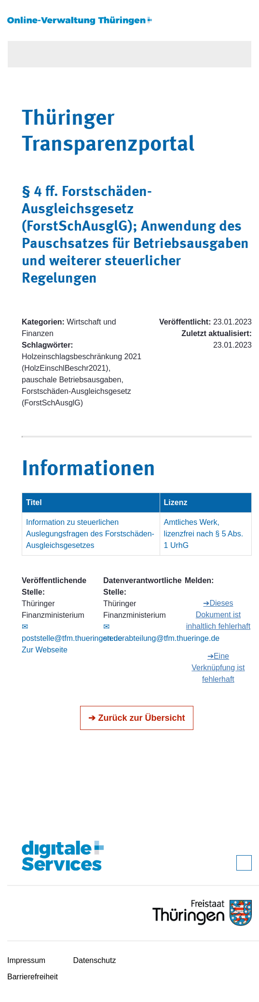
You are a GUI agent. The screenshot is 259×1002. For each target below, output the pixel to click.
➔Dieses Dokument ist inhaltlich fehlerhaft (218, 614)
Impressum (26, 960)
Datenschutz (94, 960)
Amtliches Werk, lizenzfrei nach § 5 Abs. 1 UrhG (204, 533)
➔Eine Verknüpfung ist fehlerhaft (218, 667)
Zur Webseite (45, 650)
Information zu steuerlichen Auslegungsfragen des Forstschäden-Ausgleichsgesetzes (90, 533)
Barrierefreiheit (32, 977)
